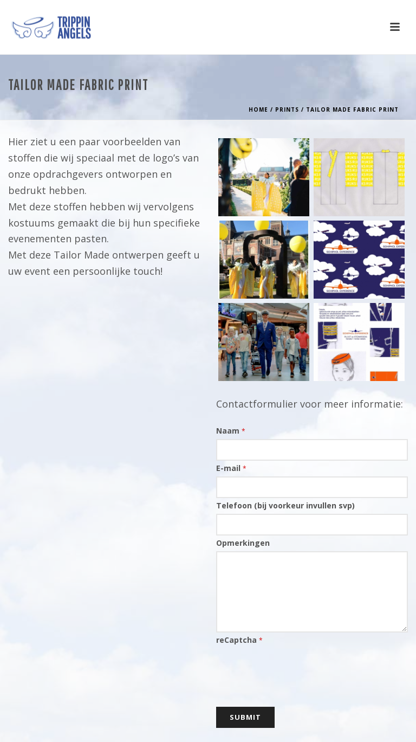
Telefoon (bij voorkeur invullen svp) (285, 505)
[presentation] (298, 669)
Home (258, 109)
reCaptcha (239, 640)
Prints (287, 109)
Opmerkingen (243, 543)
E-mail (231, 468)
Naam (230, 430)
